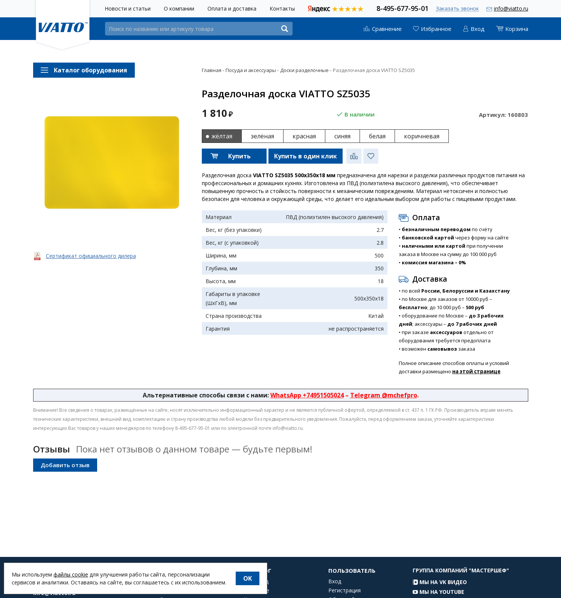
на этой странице (476, 371)
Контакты (282, 8)
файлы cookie (70, 574)
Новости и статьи (128, 8)
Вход (334, 588)
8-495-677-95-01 (402, 8)
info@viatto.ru (511, 8)
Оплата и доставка (231, 8)
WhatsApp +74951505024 (307, 395)
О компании (179, 8)
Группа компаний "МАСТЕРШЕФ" (461, 577)
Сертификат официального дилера (91, 255)
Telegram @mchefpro (383, 395)
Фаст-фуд (256, 588)
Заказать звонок (457, 9)
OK (247, 578)
